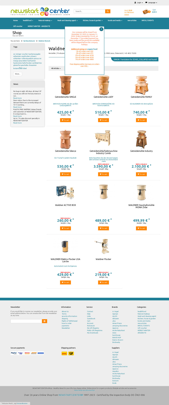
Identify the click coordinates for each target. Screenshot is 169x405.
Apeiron (115, 328)
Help (88, 314)
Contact (90, 311)
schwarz (33, 56)
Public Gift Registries (94, 330)
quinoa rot (37, 58)
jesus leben (23, 61)
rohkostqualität (27, 58)
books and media (115, 20)
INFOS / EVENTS (148, 20)
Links (89, 316)
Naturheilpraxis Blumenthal (84, 390)
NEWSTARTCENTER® (71, 395)
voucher (25, 54)
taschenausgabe (34, 54)
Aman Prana (117, 323)
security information (69, 316)
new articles (132, 20)
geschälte (25, 65)
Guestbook (91, 318)
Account (90, 323)
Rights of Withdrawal (69, 321)
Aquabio (115, 371)
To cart (65, 120)
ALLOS (114, 316)
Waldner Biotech (44, 41)
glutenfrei (17, 65)
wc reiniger (17, 54)
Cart (88, 321)
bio (21, 68)
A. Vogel (115, 311)
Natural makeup (45, 20)
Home (15, 20)
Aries (114, 333)
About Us (65, 311)
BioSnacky (116, 342)
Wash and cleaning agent (67, 20)
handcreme (17, 63)
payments (65, 326)
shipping (65, 318)
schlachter (17, 58)
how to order (67, 323)
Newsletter (66, 328)
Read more (17, 98)
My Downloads (92, 333)
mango (16, 61)
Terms (64, 314)
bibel (25, 68)
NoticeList (91, 326)
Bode (114, 383)
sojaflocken (25, 56)
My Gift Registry (93, 328)
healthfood (28, 20)
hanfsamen (31, 61)
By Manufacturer (29, 41)
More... (17, 74)
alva (114, 321)
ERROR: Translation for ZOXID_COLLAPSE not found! (135, 59)
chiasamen (33, 65)
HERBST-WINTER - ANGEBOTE (39, 26)
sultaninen (17, 56)
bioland (16, 68)
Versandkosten (22, 403)
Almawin (115, 318)
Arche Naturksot (118, 330)
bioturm (115, 381)
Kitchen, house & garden (93, 20)
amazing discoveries (120, 326)
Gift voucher (17, 26)
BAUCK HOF (116, 337)
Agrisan (115, 314)
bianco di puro (117, 340)
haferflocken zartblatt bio (32, 63)
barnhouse (116, 335)
